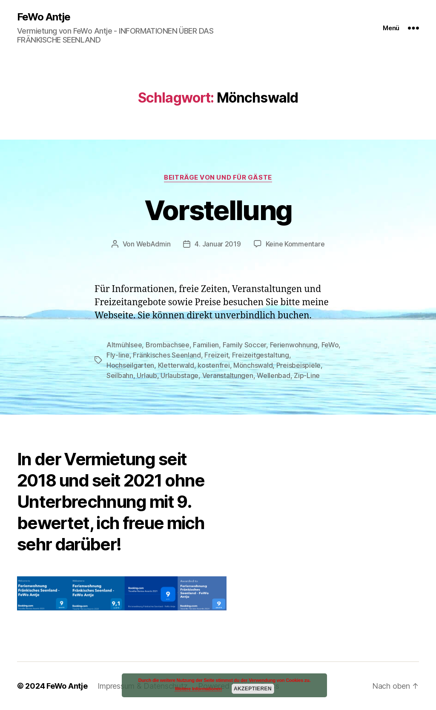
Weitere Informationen (198, 688)
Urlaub (147, 375)
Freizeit (216, 355)
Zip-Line (307, 375)
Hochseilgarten (130, 365)
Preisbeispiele (298, 365)
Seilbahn (119, 375)
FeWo (330, 345)
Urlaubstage (179, 375)
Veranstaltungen (227, 375)
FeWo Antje (43, 17)
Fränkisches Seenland (167, 355)
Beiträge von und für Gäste (218, 177)
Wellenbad (273, 375)
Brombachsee (167, 345)
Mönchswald (252, 365)
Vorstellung (218, 210)
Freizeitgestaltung (260, 355)
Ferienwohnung (294, 345)
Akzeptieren (253, 689)
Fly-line (117, 355)
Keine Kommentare (295, 244)
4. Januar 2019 (218, 244)
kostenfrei (213, 365)
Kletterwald (176, 365)
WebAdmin (153, 244)
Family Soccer (245, 345)
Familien (206, 345)
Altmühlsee (124, 345)
